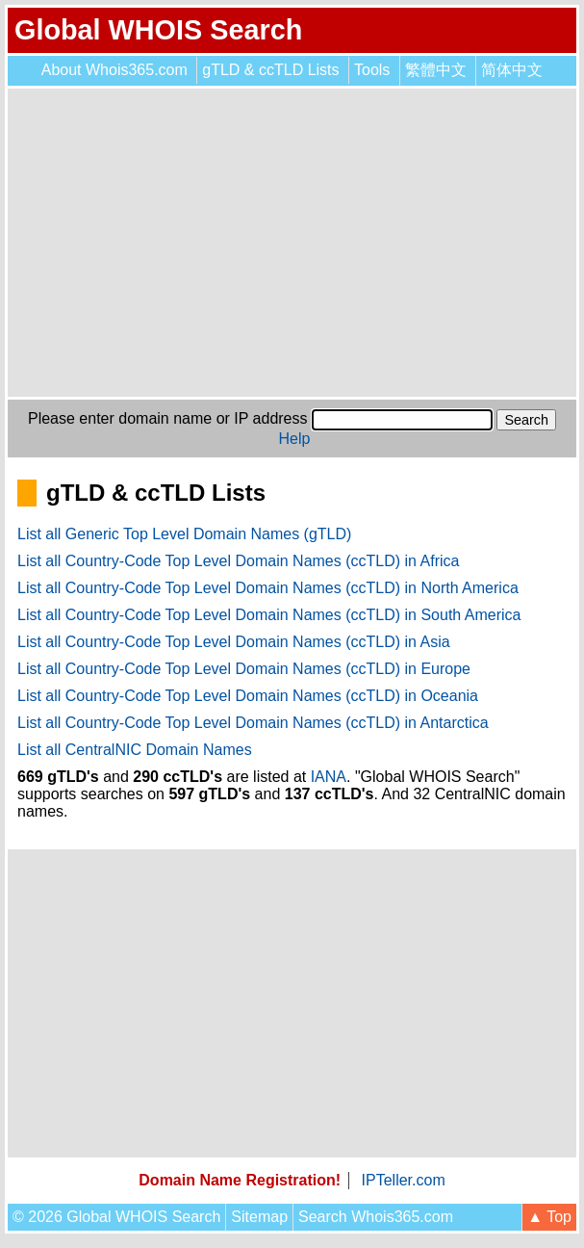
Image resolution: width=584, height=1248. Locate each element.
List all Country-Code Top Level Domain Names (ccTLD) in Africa (238, 561)
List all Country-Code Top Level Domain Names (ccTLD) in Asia (233, 642)
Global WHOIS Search (158, 29)
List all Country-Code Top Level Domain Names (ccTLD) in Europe (243, 669)
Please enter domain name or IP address (168, 418)
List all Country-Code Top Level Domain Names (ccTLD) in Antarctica (253, 723)
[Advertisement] (292, 242)
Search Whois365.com (375, 1217)
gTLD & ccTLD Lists (270, 70)
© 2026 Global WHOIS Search (116, 1217)
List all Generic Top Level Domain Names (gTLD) (184, 534)
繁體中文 (436, 70)
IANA (328, 776)
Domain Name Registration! (240, 1180)
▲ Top (549, 1217)
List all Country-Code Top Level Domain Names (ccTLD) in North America (268, 588)
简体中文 (512, 70)
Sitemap (259, 1217)
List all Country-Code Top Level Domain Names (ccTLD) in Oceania (247, 696)
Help (295, 438)
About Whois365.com (114, 70)
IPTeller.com (403, 1180)
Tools (372, 70)
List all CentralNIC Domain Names (134, 749)
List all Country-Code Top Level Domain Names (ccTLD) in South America (269, 615)
